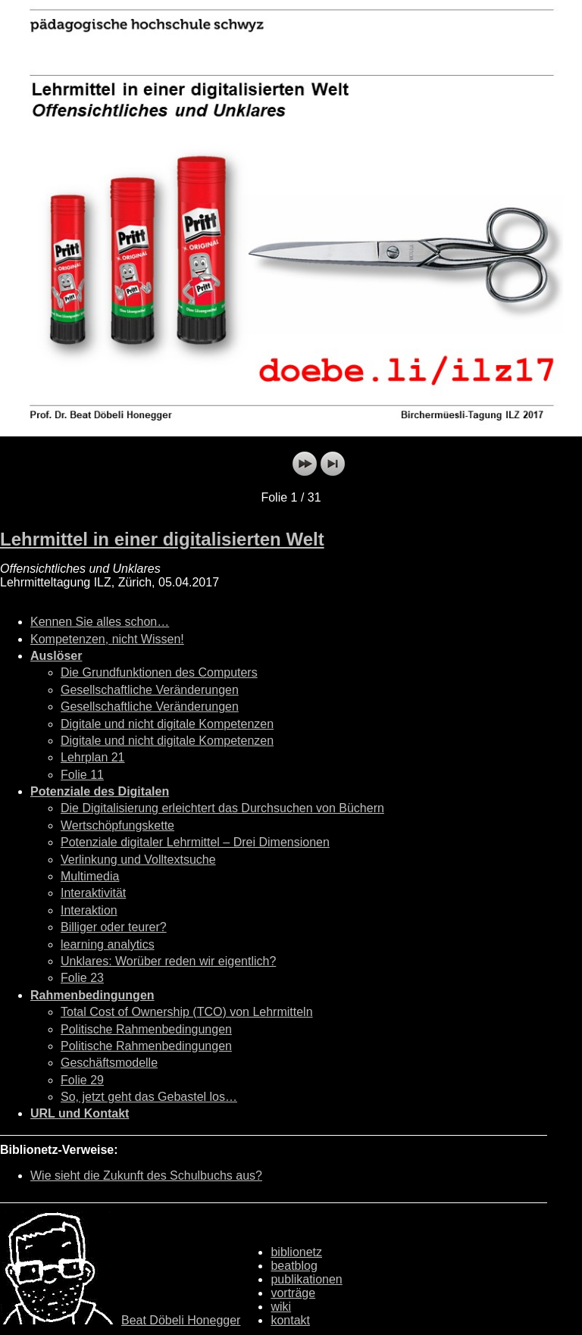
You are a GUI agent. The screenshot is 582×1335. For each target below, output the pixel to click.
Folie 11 (82, 774)
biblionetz (296, 1252)
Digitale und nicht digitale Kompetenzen (167, 724)
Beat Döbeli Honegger (180, 1320)
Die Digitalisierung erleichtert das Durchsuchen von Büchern (222, 808)
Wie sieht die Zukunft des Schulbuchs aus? (146, 1175)
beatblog (294, 1265)
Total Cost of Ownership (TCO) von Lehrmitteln (187, 1011)
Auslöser (56, 655)
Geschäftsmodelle (109, 1062)
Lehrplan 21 (93, 757)
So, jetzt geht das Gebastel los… (149, 1096)
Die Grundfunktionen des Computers (159, 672)
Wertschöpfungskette (117, 825)
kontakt (290, 1320)
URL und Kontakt (79, 1113)
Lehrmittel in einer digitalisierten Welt (162, 539)
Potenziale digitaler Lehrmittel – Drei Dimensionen (195, 842)
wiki (281, 1306)
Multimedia (90, 876)
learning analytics (108, 944)
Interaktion (89, 910)
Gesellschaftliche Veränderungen (150, 689)
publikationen (306, 1279)
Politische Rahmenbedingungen (146, 1029)
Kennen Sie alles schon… (99, 621)
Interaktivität (93, 892)
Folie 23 (82, 977)
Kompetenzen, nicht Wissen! (107, 639)
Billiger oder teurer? (114, 927)
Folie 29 (82, 1080)
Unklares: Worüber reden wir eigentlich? (168, 961)
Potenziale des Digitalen (99, 791)
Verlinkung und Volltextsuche (138, 859)
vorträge (293, 1293)
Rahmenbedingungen (92, 995)
